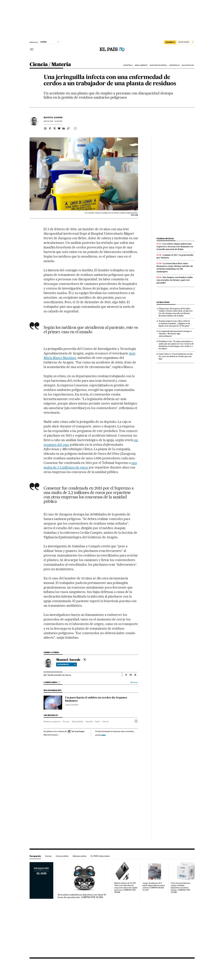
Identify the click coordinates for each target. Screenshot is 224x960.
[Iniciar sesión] (186, 42)
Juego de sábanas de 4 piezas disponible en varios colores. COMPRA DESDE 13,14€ (153, 886)
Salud (97, 721)
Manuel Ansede (53, 117)
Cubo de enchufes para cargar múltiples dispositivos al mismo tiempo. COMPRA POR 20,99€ (180, 887)
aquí (104, 735)
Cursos (48, 856)
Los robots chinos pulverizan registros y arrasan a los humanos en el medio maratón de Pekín (175, 247)
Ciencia (105, 721)
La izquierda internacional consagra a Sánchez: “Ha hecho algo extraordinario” (175, 333)
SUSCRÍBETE (170, 42)
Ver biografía (66, 664)
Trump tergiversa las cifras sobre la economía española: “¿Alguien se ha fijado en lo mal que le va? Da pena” (174, 323)
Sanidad (89, 721)
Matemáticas (174, 65)
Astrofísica (128, 65)
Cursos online (62, 856)
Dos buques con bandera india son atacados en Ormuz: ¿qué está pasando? (175, 280)
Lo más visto (163, 302)
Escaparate (35, 856)
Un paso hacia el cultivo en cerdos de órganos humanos (96, 699)
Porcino (66, 721)
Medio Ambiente (141, 65)
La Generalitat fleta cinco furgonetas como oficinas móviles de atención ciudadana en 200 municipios (175, 267)
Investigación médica (158, 65)
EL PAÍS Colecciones (100, 856)
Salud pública (77, 721)
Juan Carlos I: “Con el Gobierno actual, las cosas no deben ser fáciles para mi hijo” (176, 356)
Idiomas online (79, 856)
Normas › (134, 682)
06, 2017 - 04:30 (53, 121)
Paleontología (188, 65)
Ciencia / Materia (50, 64)
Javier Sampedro (72, 705)
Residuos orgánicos (52, 721)
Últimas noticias (165, 239)
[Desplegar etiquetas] (136, 721)
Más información (51, 735)
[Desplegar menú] (32, 49)
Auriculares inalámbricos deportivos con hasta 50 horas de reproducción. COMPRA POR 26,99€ (82, 896)
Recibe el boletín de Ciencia (59, 675)
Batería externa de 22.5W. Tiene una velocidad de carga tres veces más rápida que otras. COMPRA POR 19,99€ (126, 887)
